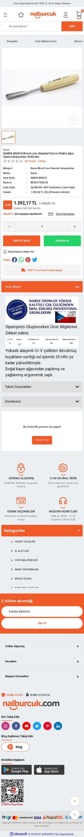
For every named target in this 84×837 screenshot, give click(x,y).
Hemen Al (62, 240)
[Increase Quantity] (74, 226)
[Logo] (43, 15)
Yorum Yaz (42, 440)
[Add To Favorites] (73, 120)
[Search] (42, 26)
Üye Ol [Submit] (42, 623)
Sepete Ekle (21, 240)
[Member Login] (65, 14)
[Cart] (79, 14)
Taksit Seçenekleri (18, 387)
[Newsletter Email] (42, 611)
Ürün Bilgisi (13, 287)
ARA (72, 26)
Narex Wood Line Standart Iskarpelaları (52, 168)
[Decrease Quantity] (9, 226)
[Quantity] (42, 226)
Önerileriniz (13, 401)
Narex (6, 150)
